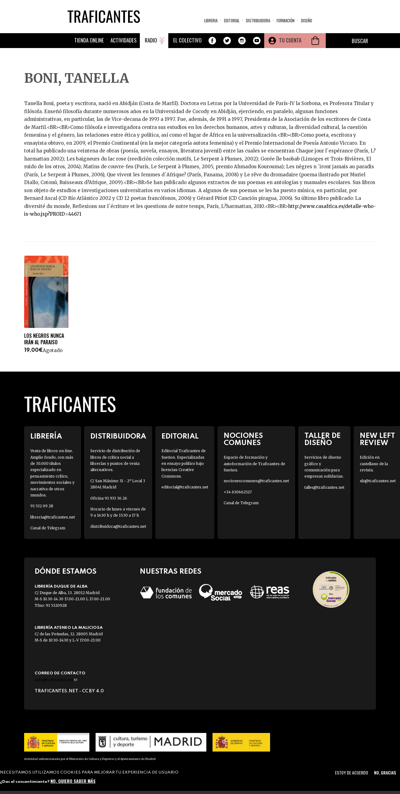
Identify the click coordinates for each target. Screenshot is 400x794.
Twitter (227, 40)
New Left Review (377, 439)
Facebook (212, 40)
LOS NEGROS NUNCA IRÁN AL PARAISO (44, 339)
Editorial (231, 20)
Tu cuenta (290, 40)
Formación (286, 20)
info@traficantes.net (56, 679)
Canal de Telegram (47, 528)
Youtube (256, 40)
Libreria (210, 20)
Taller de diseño (322, 439)
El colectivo (187, 40)
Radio (151, 40)
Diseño (306, 20)
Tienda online (89, 40)
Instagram (241, 40)
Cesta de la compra (315, 40)
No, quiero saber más (73, 781)
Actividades (123, 40)
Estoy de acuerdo (351, 772)
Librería (46, 436)
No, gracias (385, 772)
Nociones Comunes (243, 439)
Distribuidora (258, 20)
